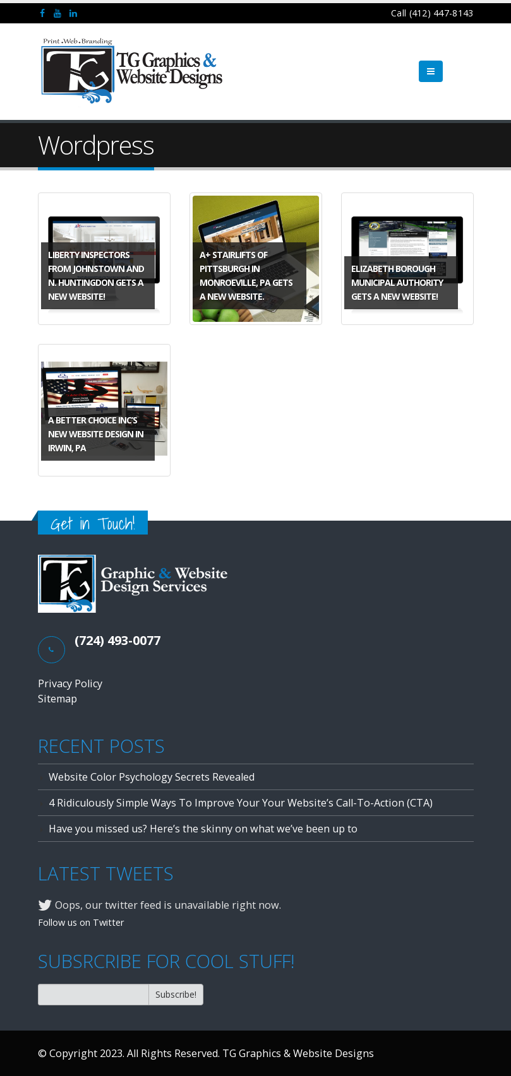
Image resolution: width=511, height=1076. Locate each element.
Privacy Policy (70, 683)
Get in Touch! (93, 523)
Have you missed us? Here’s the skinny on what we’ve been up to (203, 829)
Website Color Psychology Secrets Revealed (152, 777)
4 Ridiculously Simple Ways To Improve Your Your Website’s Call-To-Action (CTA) (241, 803)
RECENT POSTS (101, 746)
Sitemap (57, 699)
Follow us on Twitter (81, 922)
